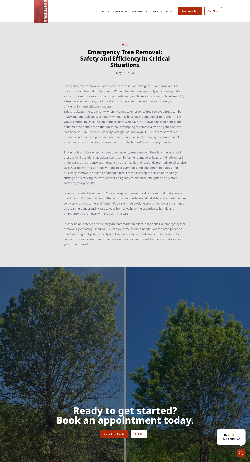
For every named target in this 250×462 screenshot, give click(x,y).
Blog (169, 14)
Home (105, 14)
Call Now (213, 14)
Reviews (157, 14)
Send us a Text (190, 14)
